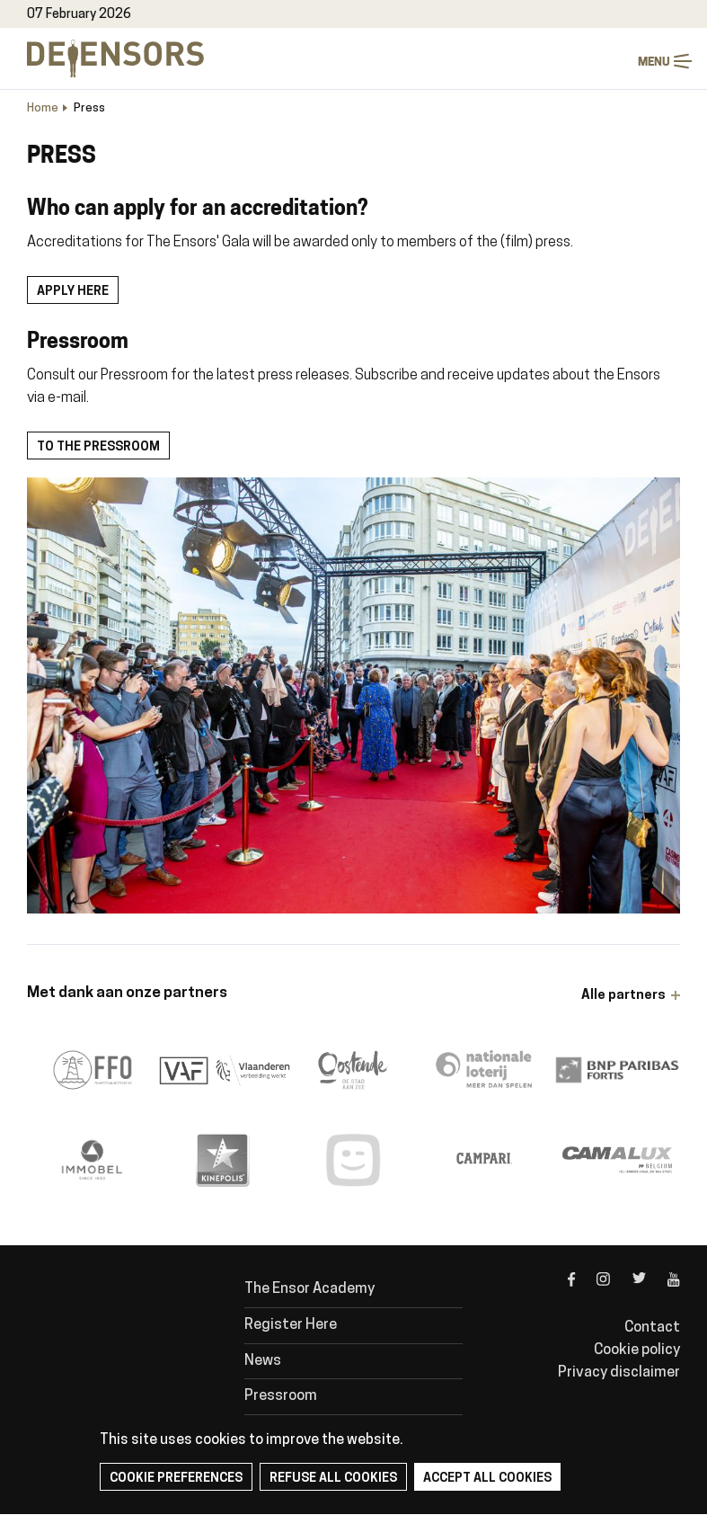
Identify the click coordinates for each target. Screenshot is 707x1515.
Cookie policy (637, 1350)
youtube (663, 1294)
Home (42, 108)
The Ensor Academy (309, 1289)
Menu (683, 61)
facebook (558, 1294)
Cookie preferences (176, 1478)
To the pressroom (98, 447)
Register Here (290, 1325)
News (262, 1361)
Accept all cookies (487, 1478)
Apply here (73, 292)
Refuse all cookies (333, 1478)
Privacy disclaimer (619, 1373)
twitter (628, 1294)
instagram (593, 1294)
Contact (652, 1328)
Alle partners (623, 996)
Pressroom (280, 1396)
